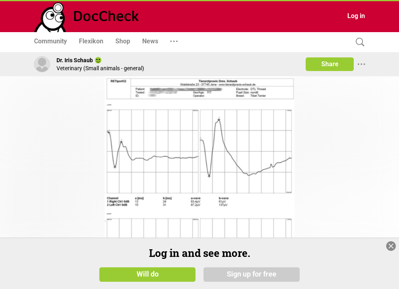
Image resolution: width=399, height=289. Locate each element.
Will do (148, 274)
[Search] (358, 42)
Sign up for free (251, 274)
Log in (356, 16)
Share (330, 64)
